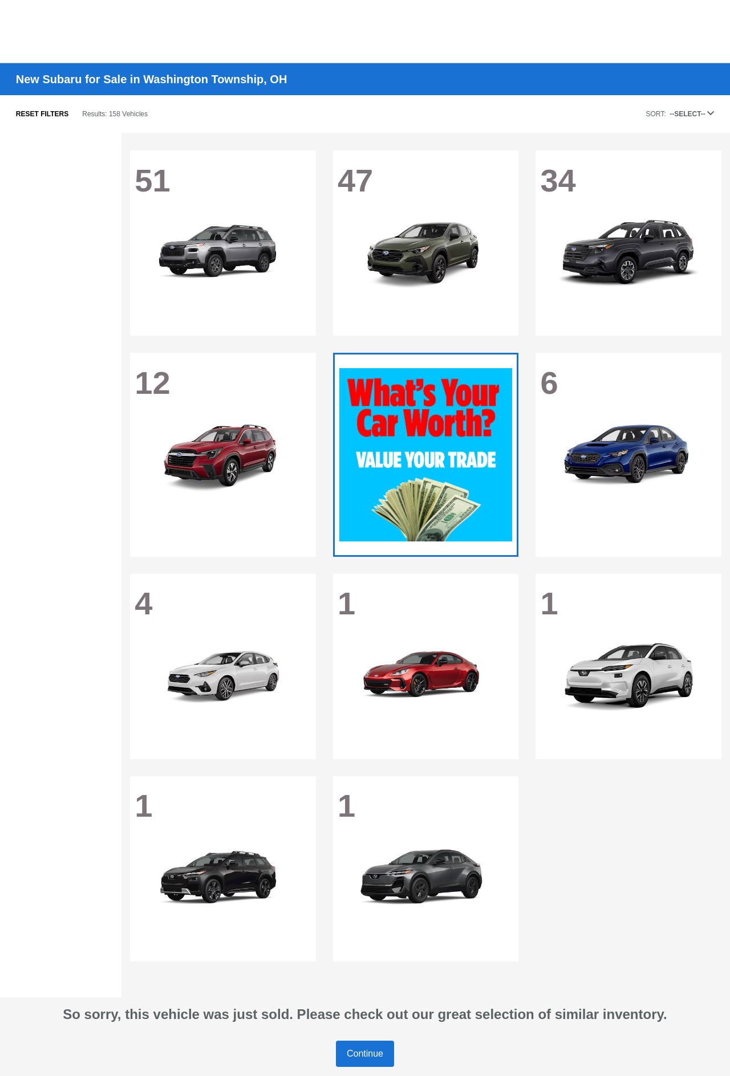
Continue (365, 1053)
